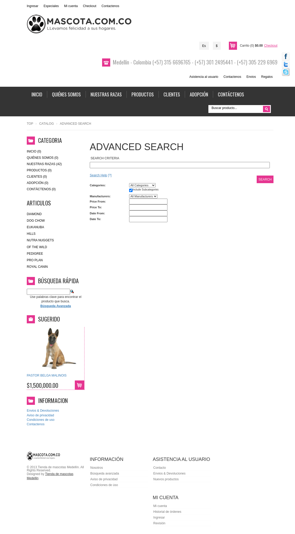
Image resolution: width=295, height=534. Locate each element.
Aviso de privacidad (40, 415)
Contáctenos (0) (41, 189)
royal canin (37, 267)
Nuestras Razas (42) (44, 164)
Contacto (159, 468)
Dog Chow (36, 220)
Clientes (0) (37, 176)
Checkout (89, 6)
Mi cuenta (71, 6)
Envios (251, 77)
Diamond (34, 214)
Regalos (267, 77)
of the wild (37, 247)
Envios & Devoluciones (43, 410)
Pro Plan (35, 260)
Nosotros (96, 468)
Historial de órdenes (167, 512)
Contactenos (110, 6)
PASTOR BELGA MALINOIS (47, 375)
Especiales (51, 6)
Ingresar (32, 6)
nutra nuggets (40, 240)
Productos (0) (39, 170)
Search (265, 179)
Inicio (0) (34, 151)
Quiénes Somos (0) (42, 158)
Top (30, 124)
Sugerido (49, 319)
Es (204, 46)
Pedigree (35, 253)
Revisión (159, 523)
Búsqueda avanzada (104, 473)
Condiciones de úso (104, 485)
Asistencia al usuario (203, 77)
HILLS (31, 234)
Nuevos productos (166, 479)
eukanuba (35, 227)
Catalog (46, 124)
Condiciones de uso (40, 420)
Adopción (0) (37, 183)
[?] (101, 175)
